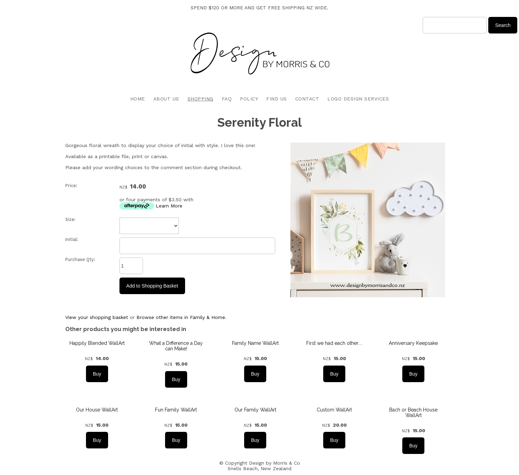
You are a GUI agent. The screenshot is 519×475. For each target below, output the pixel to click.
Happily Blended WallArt (97, 343)
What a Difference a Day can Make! (176, 345)
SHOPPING (200, 98)
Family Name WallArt (255, 343)
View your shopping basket (96, 317)
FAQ (227, 98)
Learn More (169, 206)
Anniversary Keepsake (413, 343)
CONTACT (307, 98)
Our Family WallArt (255, 410)
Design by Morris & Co (274, 463)
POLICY (249, 98)
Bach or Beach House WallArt (413, 412)
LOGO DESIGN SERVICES (358, 98)
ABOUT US (166, 98)
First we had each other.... (334, 343)
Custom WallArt (334, 410)
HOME (137, 98)
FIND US (276, 98)
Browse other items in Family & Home (180, 317)
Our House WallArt (97, 410)
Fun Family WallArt (176, 410)
